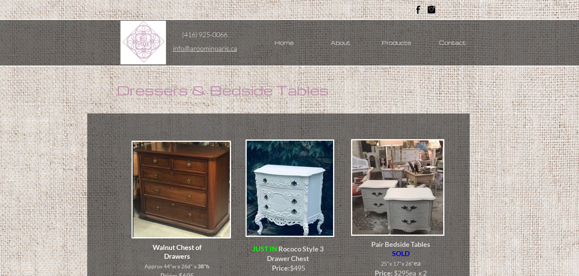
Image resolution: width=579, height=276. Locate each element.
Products (396, 42)
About (340, 42)
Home (284, 42)
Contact (452, 42)
